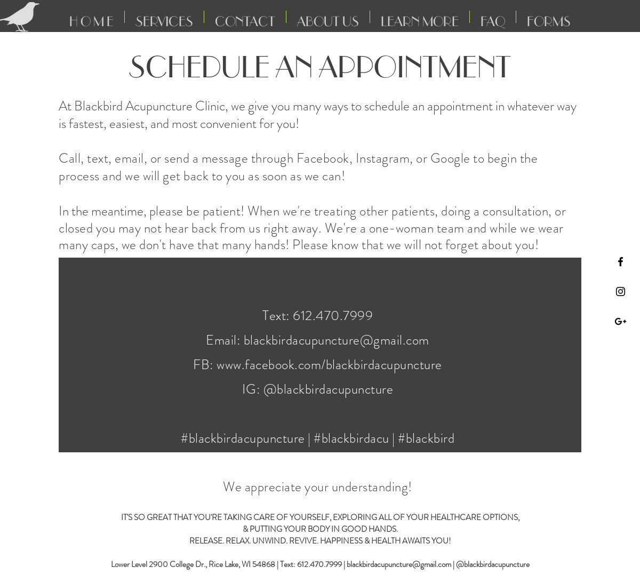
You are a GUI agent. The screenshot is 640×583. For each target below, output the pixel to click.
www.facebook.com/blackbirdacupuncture (329, 364)
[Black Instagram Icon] (620, 291)
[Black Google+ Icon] (620, 321)
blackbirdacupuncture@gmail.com (336, 340)
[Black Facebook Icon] (620, 261)
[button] (245, 17)
